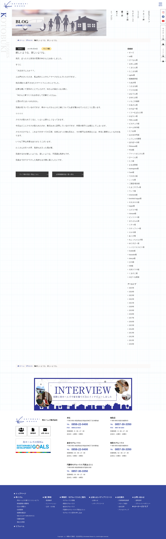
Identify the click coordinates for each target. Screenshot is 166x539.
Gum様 (131, 172)
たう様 (131, 161)
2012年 (131, 336)
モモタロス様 (134, 202)
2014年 (131, 329)
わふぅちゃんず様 (136, 240)
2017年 (131, 318)
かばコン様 (133, 116)
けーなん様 (133, 60)
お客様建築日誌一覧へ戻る (65, 174)
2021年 (131, 303)
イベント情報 (163, 51)
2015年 (131, 325)
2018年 (131, 314)
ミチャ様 (132, 225)
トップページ (111, 14)
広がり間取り (21, 506)
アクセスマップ (124, 510)
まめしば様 (133, 64)
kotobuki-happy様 (135, 198)
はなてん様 (133, 94)
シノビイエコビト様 (136, 247)
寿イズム (117, 12)
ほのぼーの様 (134, 142)
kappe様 (132, 206)
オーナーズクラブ (149, 15)
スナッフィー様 (135, 228)
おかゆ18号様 (134, 135)
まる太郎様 (133, 165)
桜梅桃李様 (133, 79)
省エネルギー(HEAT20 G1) (25, 516)
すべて (131, 53)
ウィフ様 (132, 191)
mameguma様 (134, 168)
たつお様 (132, 131)
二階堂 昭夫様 (134, 184)
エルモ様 (132, 232)
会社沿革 (121, 506)
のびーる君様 (134, 277)
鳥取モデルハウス (69, 503)
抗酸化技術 (21, 519)
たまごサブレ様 (135, 187)
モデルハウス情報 (69, 500)
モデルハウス (133, 15)
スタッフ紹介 (144, 13)
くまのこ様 (133, 273)
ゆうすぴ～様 (134, 243)
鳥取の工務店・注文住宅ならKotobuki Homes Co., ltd (82, 536)
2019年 (131, 310)
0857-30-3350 (123, 424)
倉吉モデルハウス (69, 506)
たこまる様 (133, 71)
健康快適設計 (21, 513)
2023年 (131, 295)
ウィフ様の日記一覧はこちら (29, 174)
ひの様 (131, 262)
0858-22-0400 (79, 424)
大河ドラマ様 (134, 269)
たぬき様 (132, 83)
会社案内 (120, 497)
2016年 (131, 322)
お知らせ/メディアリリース (101, 497)
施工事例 (47, 497)
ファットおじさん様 (136, 154)
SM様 (131, 266)
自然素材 (20, 510)
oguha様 (132, 75)
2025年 (131, 288)
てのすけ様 (133, 176)
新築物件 (49, 500)
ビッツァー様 (134, 217)
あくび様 (132, 236)
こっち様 (132, 180)
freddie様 (132, 251)
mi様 (131, 56)
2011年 (131, 340)
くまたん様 (133, 67)
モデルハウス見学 (163, 32)
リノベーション (51, 503)
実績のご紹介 (122, 11)
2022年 (131, 299)
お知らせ (95, 500)
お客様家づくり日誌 (127, 13)
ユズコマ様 (133, 210)
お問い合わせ (139, 497)
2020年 (131, 307)
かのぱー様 (133, 109)
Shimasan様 (133, 146)
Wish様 (131, 150)
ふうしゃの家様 (135, 139)
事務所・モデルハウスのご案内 (73, 497)
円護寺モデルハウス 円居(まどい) (74, 510)
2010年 (131, 344)
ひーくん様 (133, 157)
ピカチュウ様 (134, 124)
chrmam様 (132, 213)
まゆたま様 (133, 97)
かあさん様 (133, 105)
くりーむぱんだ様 (136, 112)
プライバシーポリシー (143, 503)
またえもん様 (134, 221)
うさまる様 (133, 86)
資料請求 (163, 59)
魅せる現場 (21, 522)
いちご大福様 (134, 101)
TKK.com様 (133, 120)
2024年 (131, 292)
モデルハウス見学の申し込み (72, 513)
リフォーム (138, 13)
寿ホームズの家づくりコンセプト (28, 500)
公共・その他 (50, 506)
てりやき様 (133, 90)
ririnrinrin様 (133, 195)
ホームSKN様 (134, 127)
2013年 (131, 333)
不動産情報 (163, 42)
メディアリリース (98, 503)
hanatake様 (133, 255)
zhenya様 (132, 258)
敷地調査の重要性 (23, 503)
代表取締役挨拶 (124, 500)
